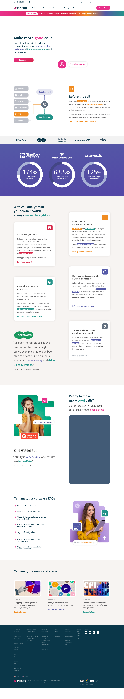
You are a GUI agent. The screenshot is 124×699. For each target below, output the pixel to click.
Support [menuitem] (79, 638)
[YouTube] (90, 632)
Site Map (74, 684)
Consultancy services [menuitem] (31, 633)
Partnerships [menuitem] (45, 629)
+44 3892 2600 (94, 405)
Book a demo (103, 8)
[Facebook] (98, 632)
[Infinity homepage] (20, 8)
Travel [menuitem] (15, 656)
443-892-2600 (20, 2)
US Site (25, 676)
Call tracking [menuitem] (16, 631)
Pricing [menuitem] (56, 633)
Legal (65, 684)
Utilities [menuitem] (15, 659)
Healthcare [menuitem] (16, 647)
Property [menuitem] (15, 652)
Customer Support (95, 2)
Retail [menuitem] (15, 654)
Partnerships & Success (50, 8)
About (105, 2)
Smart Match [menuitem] (17, 638)
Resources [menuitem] (67, 629)
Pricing (66, 8)
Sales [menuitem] (15, 663)
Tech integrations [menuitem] (45, 644)
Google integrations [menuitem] (46, 646)
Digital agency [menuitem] (45, 631)
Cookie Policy (61, 684)
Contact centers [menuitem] (17, 666)
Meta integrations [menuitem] (45, 649)
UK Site (17, 676)
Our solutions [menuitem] (17, 629)
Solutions (34, 8)
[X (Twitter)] (94, 632)
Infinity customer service (28, 316)
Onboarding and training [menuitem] (32, 636)
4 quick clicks (32, 14)
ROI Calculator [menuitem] (68, 640)
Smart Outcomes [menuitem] (17, 636)
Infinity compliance (81, 356)
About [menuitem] (56, 629)
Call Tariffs (69, 684)
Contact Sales (33, 2)
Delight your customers (25, 309)
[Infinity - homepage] (20, 681)
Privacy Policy (55, 684)
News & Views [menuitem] (68, 631)
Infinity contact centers (83, 306)
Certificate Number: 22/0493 (86, 684)
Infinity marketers (81, 251)
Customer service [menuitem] (17, 668)
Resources (76, 8)
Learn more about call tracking (81, 121)
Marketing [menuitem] (16, 661)
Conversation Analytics (85, 244)
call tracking (82, 101)
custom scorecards (26, 253)
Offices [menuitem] (56, 631)
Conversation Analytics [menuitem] (19, 633)
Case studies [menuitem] (68, 633)
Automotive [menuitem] (16, 640)
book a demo (97, 409)
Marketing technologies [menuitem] (47, 633)
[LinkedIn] (86, 632)
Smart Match (89, 229)
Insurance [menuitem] (16, 649)
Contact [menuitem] (79, 629)
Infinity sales (23, 262)
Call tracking (77, 229)
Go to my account (82, 2)
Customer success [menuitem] (31, 629)
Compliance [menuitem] (16, 670)
